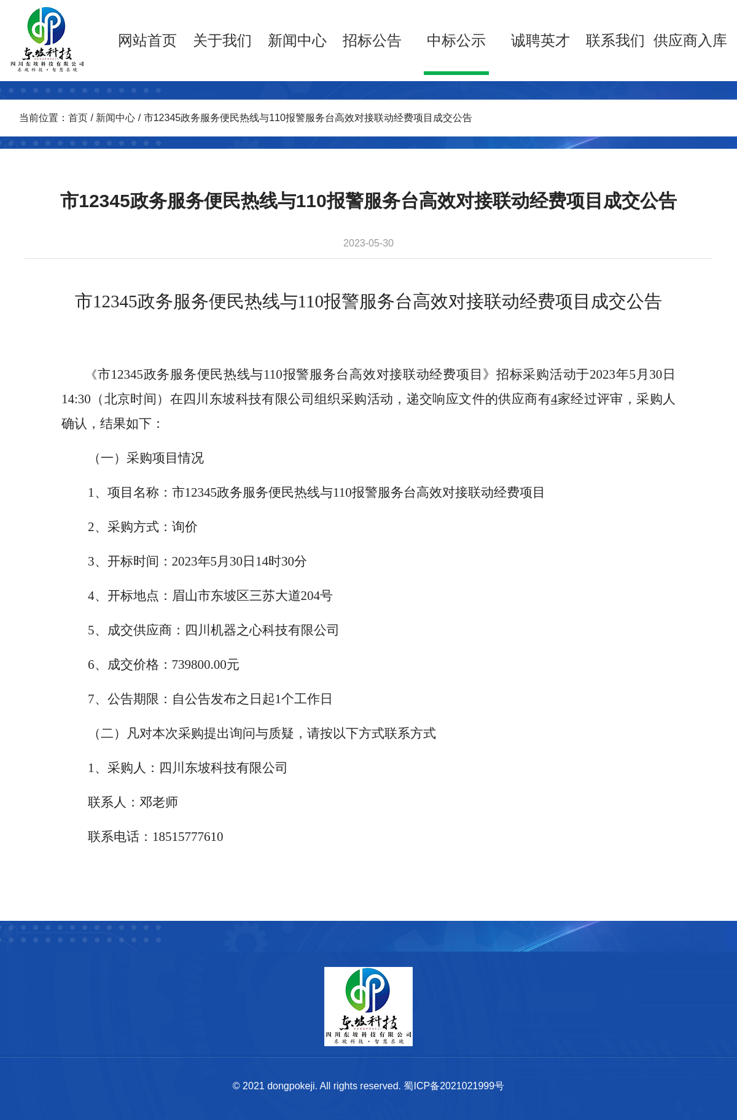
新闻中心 (297, 40)
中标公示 (456, 40)
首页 (78, 117)
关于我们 (222, 40)
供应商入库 (690, 40)
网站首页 (147, 40)
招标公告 (372, 40)
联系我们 (615, 40)
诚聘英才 (540, 40)
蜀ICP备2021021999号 (454, 1086)
